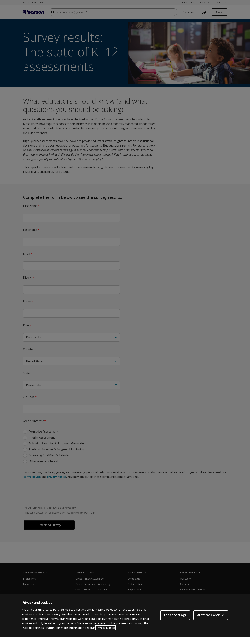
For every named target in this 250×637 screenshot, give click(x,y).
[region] (125, 615)
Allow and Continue (210, 615)
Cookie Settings (175, 615)
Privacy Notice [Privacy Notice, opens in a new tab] (105, 628)
